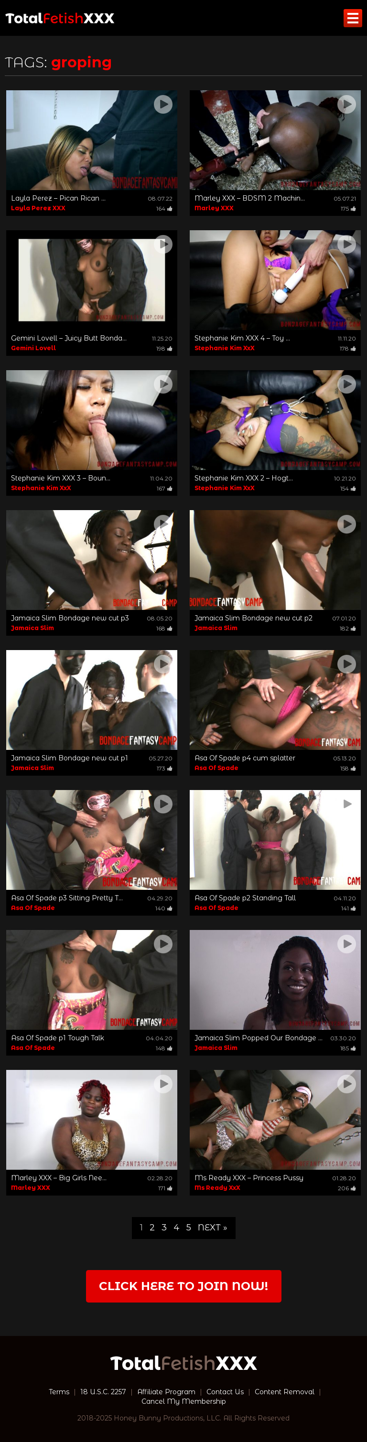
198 (164, 348)
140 (164, 908)
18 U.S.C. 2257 (103, 1392)
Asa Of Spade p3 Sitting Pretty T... (67, 898)
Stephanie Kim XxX (224, 348)
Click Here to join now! (183, 1286)
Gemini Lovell (33, 348)
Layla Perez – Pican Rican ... (58, 198)
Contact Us (225, 1392)
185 (348, 1048)
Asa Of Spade (216, 767)
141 (348, 908)
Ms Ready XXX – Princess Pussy (248, 1178)
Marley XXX (214, 208)
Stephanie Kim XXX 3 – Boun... (60, 478)
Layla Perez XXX (38, 208)
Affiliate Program (166, 1392)
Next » (212, 1227)
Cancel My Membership (183, 1401)
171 (165, 1188)
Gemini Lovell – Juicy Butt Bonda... (69, 338)
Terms (59, 1392)
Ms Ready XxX (217, 1187)
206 (347, 1188)
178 (348, 348)
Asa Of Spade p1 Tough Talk (57, 1038)
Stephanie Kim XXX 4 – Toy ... (242, 338)
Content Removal (284, 1392)
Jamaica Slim (32, 627)
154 (348, 488)
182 (348, 628)
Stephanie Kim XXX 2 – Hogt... (243, 478)
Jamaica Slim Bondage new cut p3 (70, 618)
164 (164, 208)
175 (348, 208)
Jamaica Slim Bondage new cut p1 (69, 758)
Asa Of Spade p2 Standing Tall (245, 898)
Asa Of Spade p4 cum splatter (244, 758)
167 (165, 488)
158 (348, 768)
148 (164, 1048)
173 (165, 768)
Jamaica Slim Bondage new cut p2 (253, 618)
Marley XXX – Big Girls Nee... (59, 1178)
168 (164, 628)
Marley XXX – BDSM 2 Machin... (249, 198)
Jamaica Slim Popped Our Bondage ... (258, 1038)
